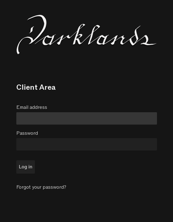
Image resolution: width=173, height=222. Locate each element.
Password (27, 133)
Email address (31, 107)
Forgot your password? (41, 187)
